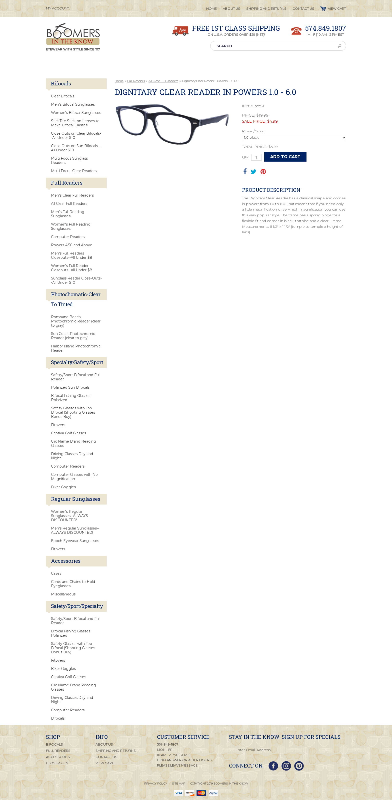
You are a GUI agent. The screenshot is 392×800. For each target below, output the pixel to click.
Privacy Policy (155, 783)
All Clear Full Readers (163, 81)
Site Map (178, 783)
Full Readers (136, 81)
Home (119, 81)
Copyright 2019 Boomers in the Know (219, 783)
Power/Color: (253, 131)
